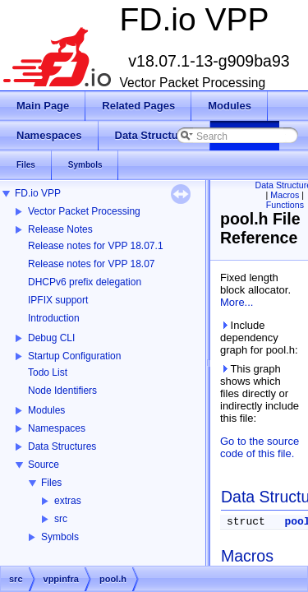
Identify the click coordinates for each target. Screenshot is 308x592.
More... (236, 302)
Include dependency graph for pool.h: (259, 337)
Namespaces (56, 428)
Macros (284, 195)
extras (67, 500)
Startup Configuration (74, 356)
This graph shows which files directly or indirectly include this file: (259, 393)
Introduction (54, 318)
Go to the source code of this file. (259, 447)
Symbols (60, 537)
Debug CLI (51, 338)
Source (43, 464)
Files (51, 482)
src (60, 519)
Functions (285, 205)
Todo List (47, 372)
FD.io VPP (38, 193)
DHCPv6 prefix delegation (84, 282)
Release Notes (60, 229)
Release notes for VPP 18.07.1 (95, 246)
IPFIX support (58, 300)
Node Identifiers (62, 390)
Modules (46, 410)
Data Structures (62, 446)
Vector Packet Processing (84, 211)
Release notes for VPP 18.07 (91, 264)
